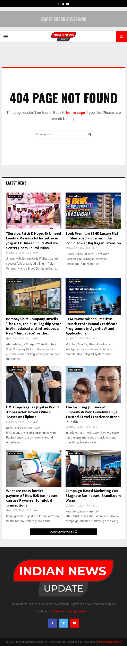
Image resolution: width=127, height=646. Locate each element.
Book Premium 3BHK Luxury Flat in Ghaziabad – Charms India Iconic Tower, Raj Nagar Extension (93, 238)
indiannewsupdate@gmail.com (71, 611)
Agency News (15, 196)
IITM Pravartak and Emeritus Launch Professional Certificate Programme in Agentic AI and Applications (92, 326)
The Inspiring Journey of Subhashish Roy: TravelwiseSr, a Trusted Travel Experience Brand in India (93, 414)
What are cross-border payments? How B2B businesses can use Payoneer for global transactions (32, 498)
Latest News (16, 183)
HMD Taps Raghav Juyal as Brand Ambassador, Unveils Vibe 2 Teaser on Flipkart (32, 412)
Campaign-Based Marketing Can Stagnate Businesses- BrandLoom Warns (93, 496)
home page (75, 112)
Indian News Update (110, 641)
